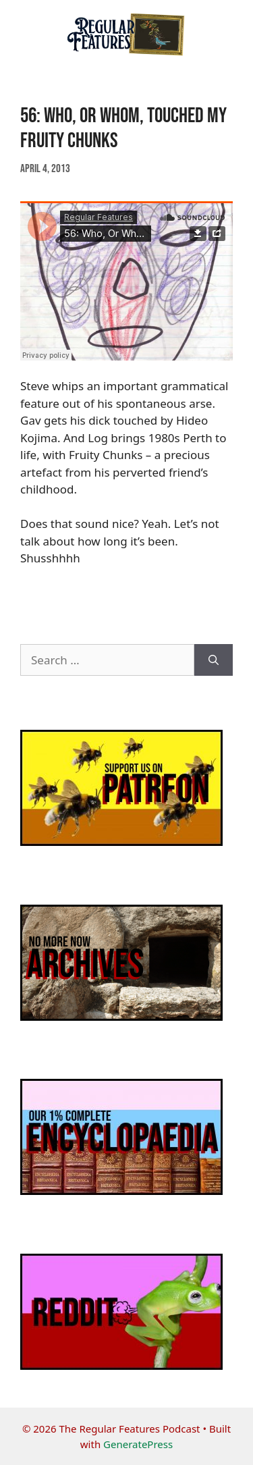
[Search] (213, 660)
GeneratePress (138, 1444)
